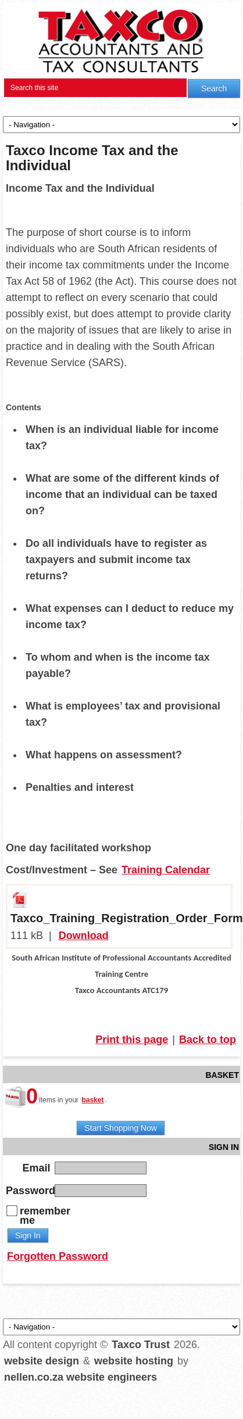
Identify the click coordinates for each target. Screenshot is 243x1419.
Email (37, 1167)
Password (29, 1190)
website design (41, 1361)
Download (84, 935)
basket (92, 1100)
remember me (45, 1215)
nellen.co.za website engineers (80, 1377)
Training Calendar (166, 870)
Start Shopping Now (120, 1128)
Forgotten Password (57, 1256)
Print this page (131, 1039)
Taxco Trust (141, 1344)
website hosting (133, 1361)
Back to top (207, 1039)
